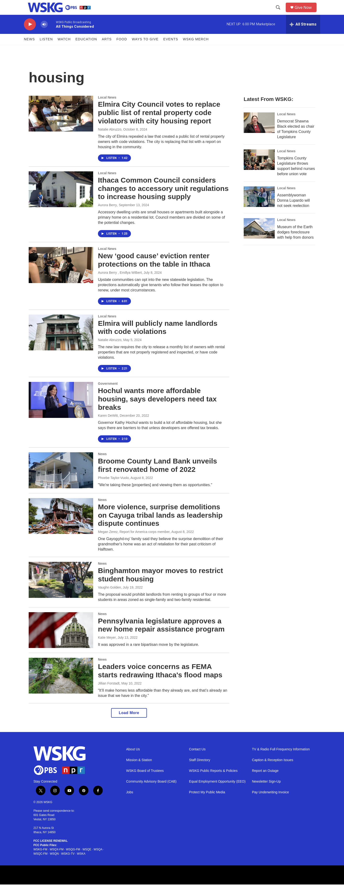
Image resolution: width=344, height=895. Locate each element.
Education (86, 50)
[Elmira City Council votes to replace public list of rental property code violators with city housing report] (61, 124)
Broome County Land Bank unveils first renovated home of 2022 (157, 476)
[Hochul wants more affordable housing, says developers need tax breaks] (61, 410)
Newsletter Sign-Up (266, 792)
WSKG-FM (40, 860)
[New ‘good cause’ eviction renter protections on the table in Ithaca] (61, 275)
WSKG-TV (68, 864)
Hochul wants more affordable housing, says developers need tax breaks (157, 409)
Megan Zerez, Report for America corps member (134, 542)
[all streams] (303, 34)
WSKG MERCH (196, 50)
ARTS (107, 50)
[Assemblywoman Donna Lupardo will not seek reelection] (259, 207)
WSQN (54, 864)
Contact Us (197, 759)
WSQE (86, 860)
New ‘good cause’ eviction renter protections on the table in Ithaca (154, 270)
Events (170, 50)
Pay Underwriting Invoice (270, 802)
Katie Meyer (107, 648)
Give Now (305, 12)
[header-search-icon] (279, 13)
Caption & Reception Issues (272, 770)
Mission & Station (139, 770)
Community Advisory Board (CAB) (151, 792)
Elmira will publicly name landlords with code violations (157, 338)
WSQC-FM (40, 864)
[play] (30, 34)
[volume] (44, 34)
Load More (129, 723)
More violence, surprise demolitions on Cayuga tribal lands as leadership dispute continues (160, 525)
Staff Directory (199, 770)
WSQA (98, 860)
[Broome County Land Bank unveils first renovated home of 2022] (61, 481)
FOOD (121, 50)
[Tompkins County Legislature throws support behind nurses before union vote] (259, 170)
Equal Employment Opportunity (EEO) (217, 792)
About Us (133, 759)
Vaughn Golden (109, 598)
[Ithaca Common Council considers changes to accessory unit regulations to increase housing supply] (61, 199)
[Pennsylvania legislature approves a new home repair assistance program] (61, 640)
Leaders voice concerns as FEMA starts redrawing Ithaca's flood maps (160, 681)
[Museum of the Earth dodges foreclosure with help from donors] (259, 239)
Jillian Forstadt (108, 693)
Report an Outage (265, 781)
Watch (64, 50)
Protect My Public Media (207, 802)
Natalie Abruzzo (109, 140)
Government (108, 394)
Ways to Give (145, 50)
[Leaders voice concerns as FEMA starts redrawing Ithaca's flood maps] (61, 686)
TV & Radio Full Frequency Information (281, 759)
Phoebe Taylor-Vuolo (113, 488)
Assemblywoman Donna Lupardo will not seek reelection (293, 211)
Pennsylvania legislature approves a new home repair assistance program (161, 635)
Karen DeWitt (108, 426)
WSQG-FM (73, 860)
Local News (107, 108)
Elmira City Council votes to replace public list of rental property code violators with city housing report (159, 123)
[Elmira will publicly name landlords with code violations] (61, 343)
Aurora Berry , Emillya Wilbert (120, 283)
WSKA (81, 864)
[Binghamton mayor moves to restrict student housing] (61, 590)
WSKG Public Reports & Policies (213, 781)
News (29, 50)
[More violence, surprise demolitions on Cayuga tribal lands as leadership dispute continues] (61, 526)
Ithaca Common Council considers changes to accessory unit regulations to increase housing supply (163, 198)
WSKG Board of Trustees (145, 781)
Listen (46, 50)
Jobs (129, 802)
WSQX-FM (57, 860)
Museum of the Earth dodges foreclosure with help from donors (295, 242)
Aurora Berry (107, 215)
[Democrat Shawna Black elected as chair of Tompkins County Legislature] (259, 133)
